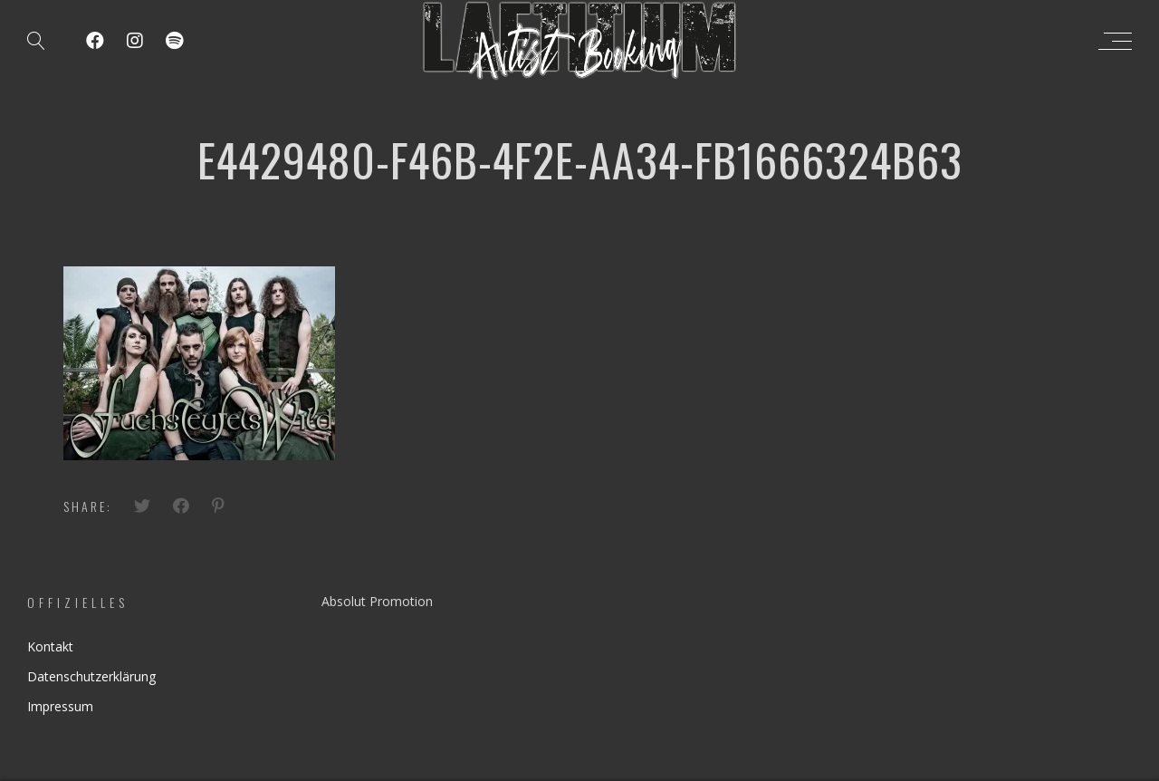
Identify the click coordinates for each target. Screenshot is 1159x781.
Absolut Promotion (377, 601)
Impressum (60, 706)
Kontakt (50, 646)
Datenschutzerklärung (91, 676)
